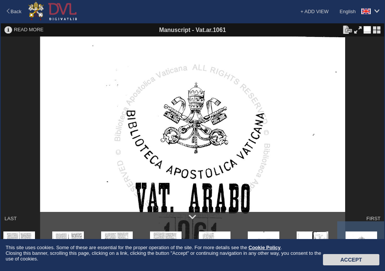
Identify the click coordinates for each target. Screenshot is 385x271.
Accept (351, 260)
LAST (11, 218)
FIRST (373, 218)
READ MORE (29, 29)
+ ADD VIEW (314, 11)
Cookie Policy (264, 247)
